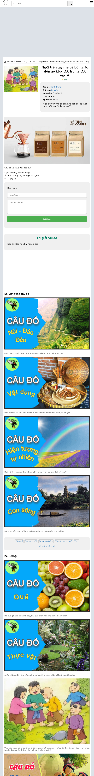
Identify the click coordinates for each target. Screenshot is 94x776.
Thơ (76, 543)
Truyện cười (31, 543)
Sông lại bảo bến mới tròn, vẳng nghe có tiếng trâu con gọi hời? (34, 533)
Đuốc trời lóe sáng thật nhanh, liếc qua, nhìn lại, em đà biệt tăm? (35, 474)
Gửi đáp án (47, 221)
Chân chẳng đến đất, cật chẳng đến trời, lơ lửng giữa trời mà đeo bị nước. (39, 677)
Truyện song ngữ (63, 543)
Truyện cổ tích (46, 543)
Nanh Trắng (55, 87)
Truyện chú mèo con (16, 62)
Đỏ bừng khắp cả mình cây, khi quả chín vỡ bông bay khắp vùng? (35, 618)
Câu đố (54, 90)
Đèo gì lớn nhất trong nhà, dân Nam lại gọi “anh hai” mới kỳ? (33, 355)
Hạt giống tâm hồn (47, 548)
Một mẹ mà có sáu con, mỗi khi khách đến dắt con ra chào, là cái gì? (37, 415)
